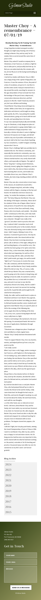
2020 (8, 485)
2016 (8, 507)
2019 (8, 491)
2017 (8, 501)
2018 (8, 496)
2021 (8, 480)
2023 (8, 469)
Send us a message (21, 587)
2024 (8, 464)
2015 (8, 512)
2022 (8, 475)
